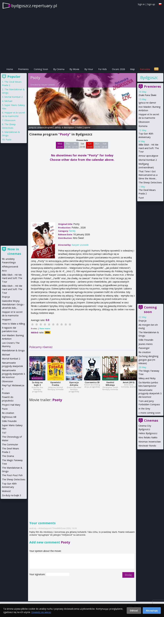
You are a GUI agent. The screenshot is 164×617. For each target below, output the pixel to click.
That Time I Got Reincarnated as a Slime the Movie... (148, 175)
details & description (64, 127)
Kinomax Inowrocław (150, 441)
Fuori (141, 197)
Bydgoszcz (149, 77)
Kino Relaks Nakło (148, 437)
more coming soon (150, 412)
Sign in (141, 4)
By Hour (88, 69)
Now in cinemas (14, 251)
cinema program (45, 127)
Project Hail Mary (11, 404)
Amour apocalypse (148, 155)
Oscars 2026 (118, 69)
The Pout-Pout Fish (12, 475)
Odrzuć (134, 610)
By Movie (74, 69)
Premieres (23, 69)
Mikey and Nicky (147, 378)
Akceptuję (152, 610)
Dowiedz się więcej (41, 612)
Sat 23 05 (82, 145)
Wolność (6, 491)
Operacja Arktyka (74, 383)
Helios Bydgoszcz (148, 433)
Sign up (151, 4)
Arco (4, 270)
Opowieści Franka (55, 383)
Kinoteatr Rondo (147, 445)
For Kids (102, 69)
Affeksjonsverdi (10, 266)
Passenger (144, 348)
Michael (8, 101)
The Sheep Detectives (150, 182)
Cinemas (151, 420)
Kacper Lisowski (48, 84)
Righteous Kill (9, 416)
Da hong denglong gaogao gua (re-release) (148, 360)
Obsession (144, 121)
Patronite (145, 69)
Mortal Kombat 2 (148, 159)
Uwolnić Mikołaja (110, 383)
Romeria (143, 126)
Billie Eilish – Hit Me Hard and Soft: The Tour (12, 289)
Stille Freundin (146, 339)
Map (132, 69)
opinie (87, 127)
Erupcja (142, 320)
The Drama (8, 456)
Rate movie (45, 328)
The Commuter (10, 444)
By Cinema (58, 69)
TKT (4, 432)
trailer (79, 127)
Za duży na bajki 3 (37, 383)
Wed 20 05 (60, 145)
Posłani (6, 393)
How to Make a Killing (13, 323)
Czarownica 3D (92, 382)
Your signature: (37, 574)
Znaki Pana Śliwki (147, 95)
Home (9, 69)
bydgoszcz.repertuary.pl (34, 5)
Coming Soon (41, 69)
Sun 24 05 (90, 145)
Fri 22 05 (75, 145)
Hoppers (6, 319)
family (72, 230)
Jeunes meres (146, 344)
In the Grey (144, 408)
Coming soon (150, 309)
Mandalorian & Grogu (13, 350)
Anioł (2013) (128, 382)
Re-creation (145, 352)
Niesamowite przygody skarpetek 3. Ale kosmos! (150, 393)
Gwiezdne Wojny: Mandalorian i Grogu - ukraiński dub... (13, 304)
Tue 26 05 (104, 145)
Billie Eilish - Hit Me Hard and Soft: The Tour (149, 148)
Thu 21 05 (67, 145)
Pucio (8, 139)
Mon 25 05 (97, 145)
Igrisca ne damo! (147, 102)
